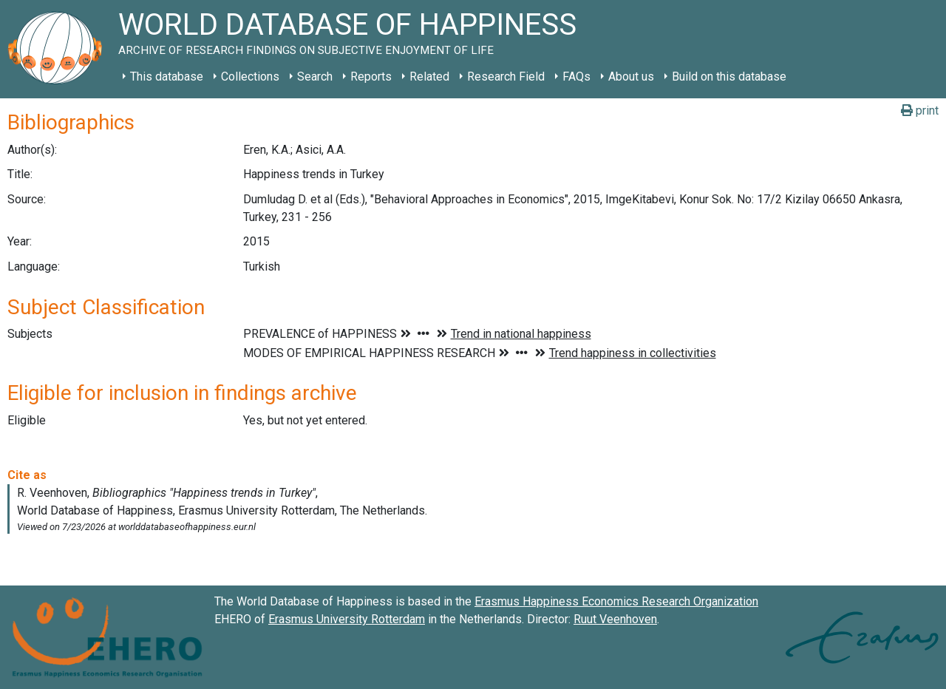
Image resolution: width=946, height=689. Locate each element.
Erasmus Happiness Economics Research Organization (616, 601)
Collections (250, 76)
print (920, 110)
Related (429, 76)
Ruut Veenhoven (615, 619)
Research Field (506, 76)
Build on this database (729, 76)
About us (631, 76)
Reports (371, 76)
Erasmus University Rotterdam (346, 619)
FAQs (576, 76)
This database (166, 76)
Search (315, 76)
